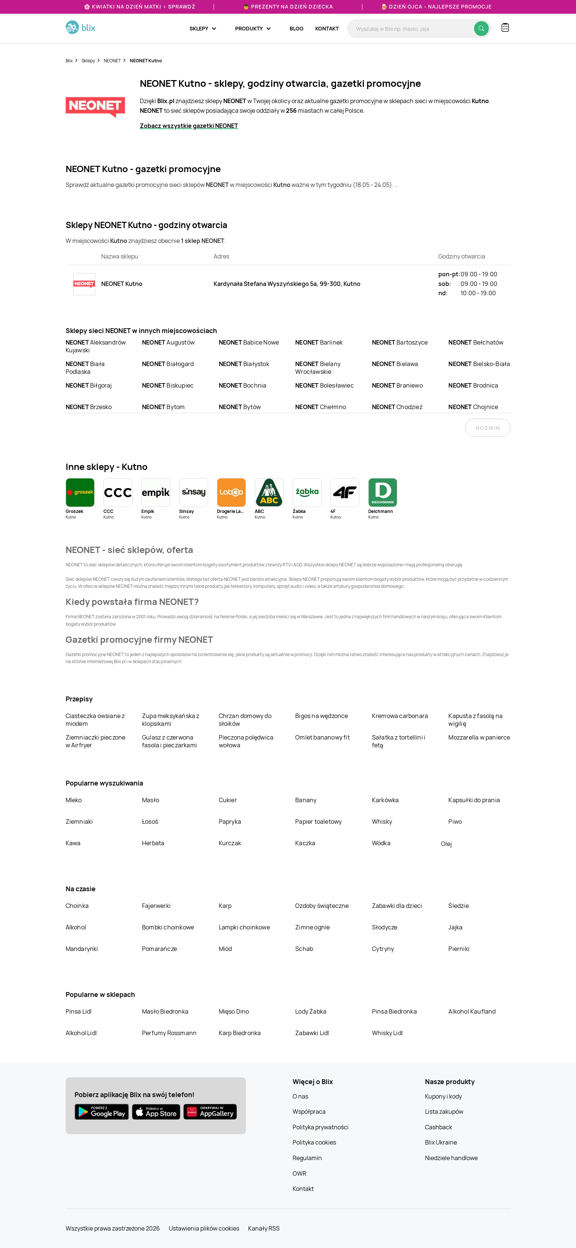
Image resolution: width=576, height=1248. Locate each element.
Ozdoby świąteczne (322, 906)
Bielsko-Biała (479, 364)
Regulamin (307, 1158)
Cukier (228, 800)
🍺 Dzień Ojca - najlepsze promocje (436, 6)
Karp (225, 906)
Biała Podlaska (85, 368)
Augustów (168, 342)
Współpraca (309, 1111)
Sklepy (88, 60)
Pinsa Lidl (79, 1011)
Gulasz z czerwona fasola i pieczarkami (169, 741)
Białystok (244, 364)
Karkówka (385, 800)
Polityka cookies (314, 1142)
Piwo (455, 821)
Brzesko (89, 407)
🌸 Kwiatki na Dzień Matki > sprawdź (139, 6)
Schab (304, 949)
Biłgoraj (89, 385)
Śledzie (458, 906)
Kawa (73, 843)
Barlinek (319, 342)
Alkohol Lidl (81, 1033)
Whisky (382, 821)
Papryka (230, 821)
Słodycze (385, 927)
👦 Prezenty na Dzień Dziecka (288, 6)
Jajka (455, 927)
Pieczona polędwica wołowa (246, 741)
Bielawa (395, 364)
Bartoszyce (400, 342)
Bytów (240, 407)
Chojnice (473, 407)
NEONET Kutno (146, 60)
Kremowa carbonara (400, 716)
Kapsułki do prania (474, 800)
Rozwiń (488, 427)
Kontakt (327, 28)
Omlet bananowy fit (322, 737)
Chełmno (320, 407)
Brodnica (473, 385)
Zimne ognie (312, 927)
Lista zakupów (444, 1111)
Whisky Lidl (387, 1033)
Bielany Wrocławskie (317, 368)
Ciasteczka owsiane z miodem (95, 720)
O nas (300, 1096)
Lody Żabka (310, 1011)
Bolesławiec (324, 385)
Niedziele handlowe (451, 1158)
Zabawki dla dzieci (397, 906)
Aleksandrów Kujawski (96, 346)
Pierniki (459, 949)
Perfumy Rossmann (169, 1033)
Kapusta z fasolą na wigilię (475, 720)
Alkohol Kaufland (472, 1011)
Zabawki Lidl (312, 1033)
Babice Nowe (249, 342)
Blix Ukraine (441, 1142)
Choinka (77, 906)
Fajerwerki (156, 906)
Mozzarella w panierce (479, 737)
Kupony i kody (443, 1096)
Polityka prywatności (321, 1127)
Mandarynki (82, 949)
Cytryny (383, 949)
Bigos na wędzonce (321, 716)
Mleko (74, 800)
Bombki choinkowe (168, 927)
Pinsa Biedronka (394, 1011)
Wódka (381, 843)
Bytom (163, 407)
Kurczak (230, 843)
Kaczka (305, 843)
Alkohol (76, 927)
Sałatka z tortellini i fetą (398, 741)
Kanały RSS (264, 1228)
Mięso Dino (234, 1011)
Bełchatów (475, 342)
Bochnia (243, 385)
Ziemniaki (79, 821)
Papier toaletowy (318, 821)
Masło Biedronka (165, 1011)
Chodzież (397, 407)
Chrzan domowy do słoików (245, 720)
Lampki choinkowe (244, 927)
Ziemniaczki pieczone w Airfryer (96, 741)
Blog (296, 28)
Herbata (153, 843)
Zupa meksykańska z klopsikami (171, 720)
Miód (225, 949)
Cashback (438, 1127)
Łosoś (150, 821)
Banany (305, 800)
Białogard (168, 364)
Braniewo (397, 385)
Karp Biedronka (240, 1033)
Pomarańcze (159, 949)
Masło (150, 800)
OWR (299, 1173)
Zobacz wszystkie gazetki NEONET (189, 126)
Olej (446, 844)
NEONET (112, 60)
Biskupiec (168, 385)
